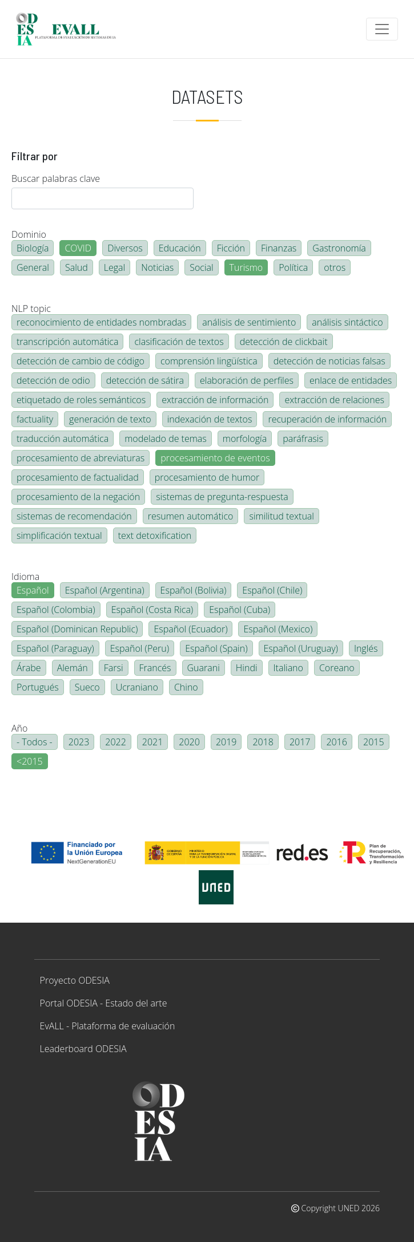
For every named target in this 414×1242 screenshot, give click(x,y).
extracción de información (215, 399)
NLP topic (31, 308)
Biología (33, 248)
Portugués (38, 687)
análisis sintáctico (347, 322)
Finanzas (278, 248)
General (33, 267)
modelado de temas (165, 438)
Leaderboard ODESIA (83, 1048)
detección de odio (53, 380)
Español (33, 590)
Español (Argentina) (104, 590)
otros (334, 267)
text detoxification (155, 535)
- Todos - (35, 742)
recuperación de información (327, 419)
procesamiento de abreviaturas (80, 458)
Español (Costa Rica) (152, 609)
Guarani (203, 667)
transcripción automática (67, 341)
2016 (336, 742)
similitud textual (281, 516)
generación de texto (110, 419)
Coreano (337, 667)
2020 (189, 742)
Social (201, 267)
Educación (180, 248)
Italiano (288, 667)
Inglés (366, 648)
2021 (152, 742)
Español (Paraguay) (55, 648)
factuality (35, 419)
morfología (245, 438)
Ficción (231, 248)
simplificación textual (59, 535)
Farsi (113, 667)
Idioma (25, 576)
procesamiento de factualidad (78, 477)
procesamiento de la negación (78, 496)
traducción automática (62, 438)
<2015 (30, 761)
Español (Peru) (139, 648)
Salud (76, 267)
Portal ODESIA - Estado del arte (103, 1003)
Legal (114, 267)
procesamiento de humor (207, 477)
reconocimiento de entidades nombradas (101, 322)
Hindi (247, 667)
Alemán (72, 667)
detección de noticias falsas (329, 361)
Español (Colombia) (56, 609)
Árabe (29, 667)
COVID (78, 248)
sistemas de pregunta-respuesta (222, 496)
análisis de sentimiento (249, 322)
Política (293, 267)
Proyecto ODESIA (75, 980)
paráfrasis (303, 438)
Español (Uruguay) (301, 648)
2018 (263, 742)
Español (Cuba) (239, 609)
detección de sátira (145, 380)
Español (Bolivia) (193, 590)
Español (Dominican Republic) (77, 629)
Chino (186, 687)
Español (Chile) (272, 590)
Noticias (157, 267)
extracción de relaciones (334, 399)
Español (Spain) (216, 648)
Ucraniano (137, 687)
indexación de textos (209, 419)
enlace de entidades (351, 380)
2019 (226, 742)
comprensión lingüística (209, 361)
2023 (79, 742)
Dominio (28, 234)
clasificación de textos (178, 341)
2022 (115, 742)
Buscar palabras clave (55, 178)
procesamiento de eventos (215, 458)
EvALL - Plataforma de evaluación (107, 1026)
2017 (300, 742)
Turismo (246, 267)
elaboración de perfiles (247, 380)
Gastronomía (339, 248)
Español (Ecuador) (190, 629)
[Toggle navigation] (382, 29)
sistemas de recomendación (74, 516)
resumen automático (191, 516)
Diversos (125, 248)
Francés (155, 667)
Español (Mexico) (277, 629)
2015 (373, 742)
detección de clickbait (284, 341)
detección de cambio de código (80, 361)
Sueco (87, 687)
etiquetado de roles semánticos (81, 399)
